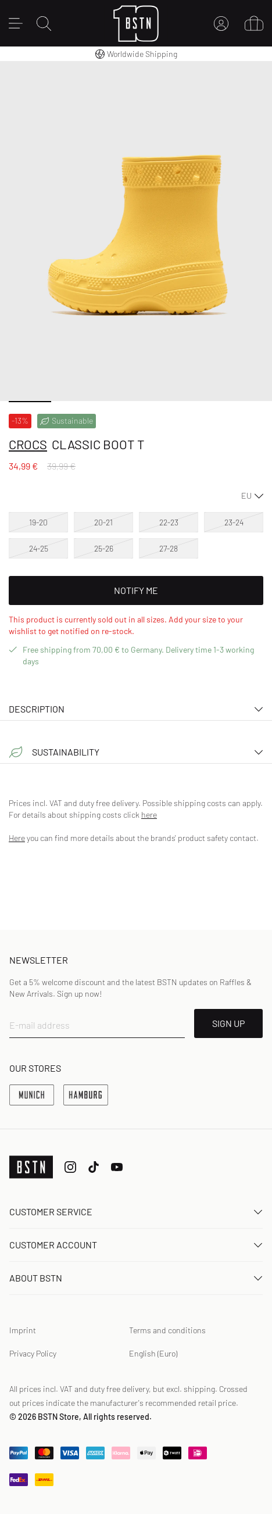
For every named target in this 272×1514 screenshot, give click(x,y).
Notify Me (136, 590)
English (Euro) (153, 1353)
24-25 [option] (38, 548)
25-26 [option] (103, 548)
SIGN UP (228, 1023)
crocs (28, 444)
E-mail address (39, 1024)
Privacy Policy (32, 1353)
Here (17, 838)
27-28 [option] (168, 548)
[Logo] (136, 23)
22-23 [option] (168, 522)
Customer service (136, 1211)
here (149, 814)
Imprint (22, 1330)
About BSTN (136, 1277)
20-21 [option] (103, 522)
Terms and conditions (167, 1330)
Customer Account (136, 1244)
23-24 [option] (234, 522)
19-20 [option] (38, 522)
